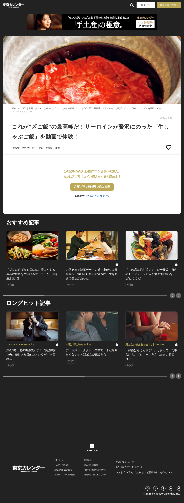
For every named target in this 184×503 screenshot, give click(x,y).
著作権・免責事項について (95, 470)
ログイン (145, 5)
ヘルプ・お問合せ (61, 465)
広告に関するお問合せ (63, 470)
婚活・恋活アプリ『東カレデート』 (130, 467)
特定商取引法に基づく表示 (95, 475)
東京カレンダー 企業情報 (64, 475)
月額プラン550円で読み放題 (92, 186)
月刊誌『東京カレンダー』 (126, 462)
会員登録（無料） (169, 4)
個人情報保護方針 (91, 465)
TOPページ (58, 460)
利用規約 (87, 460)
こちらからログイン (98, 196)
